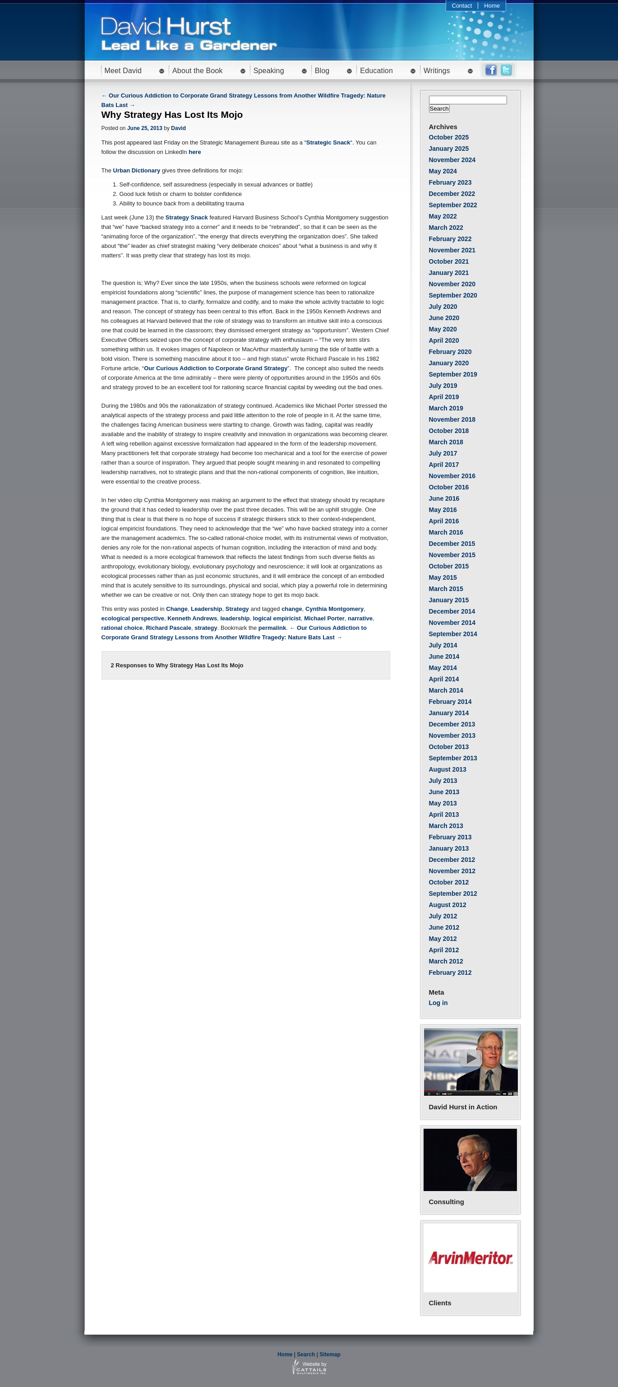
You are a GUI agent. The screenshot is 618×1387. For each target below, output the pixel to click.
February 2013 (450, 837)
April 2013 (444, 814)
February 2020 (450, 351)
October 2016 (449, 487)
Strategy (237, 608)
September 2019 (453, 374)
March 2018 (446, 442)
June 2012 (444, 927)
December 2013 (452, 724)
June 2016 (444, 498)
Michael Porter (324, 618)
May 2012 (443, 938)
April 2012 (444, 950)
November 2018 (452, 419)
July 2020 (443, 306)
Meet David (123, 70)
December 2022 (452, 193)
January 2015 (449, 600)
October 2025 (449, 137)
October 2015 (449, 566)
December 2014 (452, 611)
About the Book (197, 70)
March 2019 (446, 408)
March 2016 (446, 532)
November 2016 (452, 475)
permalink (272, 627)
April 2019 (444, 396)
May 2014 (443, 667)
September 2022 (453, 205)
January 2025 (449, 148)
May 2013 (443, 803)
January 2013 (449, 848)
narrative (360, 618)
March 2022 (446, 227)
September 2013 (453, 758)
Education (376, 70)
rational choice (122, 627)
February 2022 (450, 238)
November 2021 (452, 250)
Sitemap (330, 1354)
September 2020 (453, 295)
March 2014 (446, 690)
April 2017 (444, 464)
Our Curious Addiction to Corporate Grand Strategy (215, 368)
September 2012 (453, 893)
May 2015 (443, 577)
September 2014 (453, 634)
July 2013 (443, 780)
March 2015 (446, 588)
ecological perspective (132, 618)
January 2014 (449, 713)
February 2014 (450, 701)
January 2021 (449, 272)
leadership (234, 618)
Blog (322, 70)
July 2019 (443, 385)
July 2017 (443, 453)
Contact (462, 5)
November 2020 (452, 284)
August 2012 (447, 904)
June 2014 (444, 656)
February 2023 (450, 182)
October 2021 (449, 261)
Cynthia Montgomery (334, 608)
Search (306, 1354)
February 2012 (450, 972)
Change (177, 608)
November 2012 (452, 871)
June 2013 (444, 792)
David (178, 128)
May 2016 (443, 509)
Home (492, 5)
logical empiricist (277, 618)
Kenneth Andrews (192, 618)
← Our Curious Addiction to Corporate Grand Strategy (177, 95)
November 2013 (452, 735)
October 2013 (449, 746)
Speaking (269, 70)
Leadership (206, 608)
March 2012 (446, 961)
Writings (437, 70)
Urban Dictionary (137, 170)
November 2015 (452, 555)
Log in (438, 1002)
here (195, 152)
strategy (205, 627)
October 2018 (449, 430)
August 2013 (447, 769)
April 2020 (444, 340)
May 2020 (443, 329)
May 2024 (443, 171)
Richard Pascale (168, 627)
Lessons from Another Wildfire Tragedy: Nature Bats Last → (258, 637)
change (291, 608)
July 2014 (443, 645)
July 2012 (443, 916)
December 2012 (452, 859)
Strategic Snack (328, 142)
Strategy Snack (187, 217)
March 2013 (446, 825)
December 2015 (452, 543)
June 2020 (444, 317)
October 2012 (449, 882)
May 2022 (443, 216)
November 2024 (452, 159)
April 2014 (444, 679)
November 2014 (452, 622)
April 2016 (444, 521)
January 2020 (449, 363)
